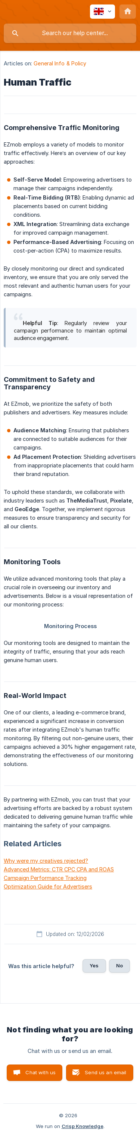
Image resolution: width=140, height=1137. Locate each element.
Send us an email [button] (105, 1072)
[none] (102, 11)
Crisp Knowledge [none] (82, 1126)
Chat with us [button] (40, 1072)
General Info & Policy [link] (60, 63)
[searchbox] (70, 33)
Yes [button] (94, 965)
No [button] (119, 965)
